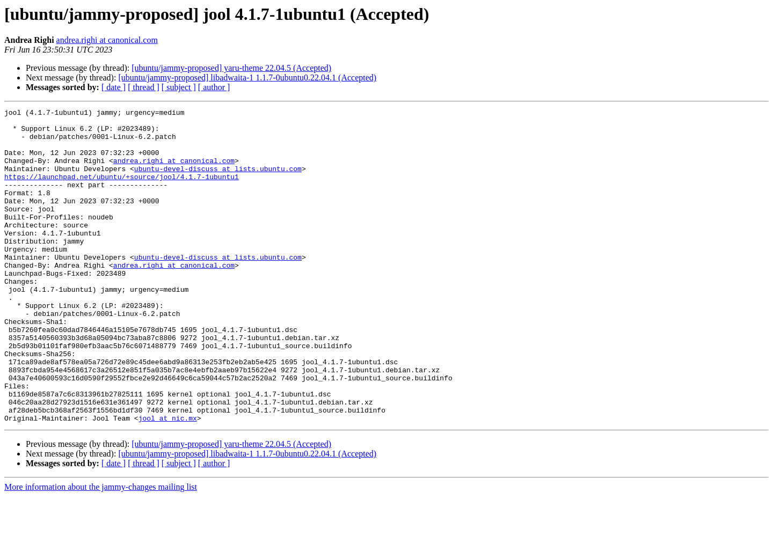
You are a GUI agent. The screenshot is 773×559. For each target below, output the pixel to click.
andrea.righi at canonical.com (107, 40)
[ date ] (113, 87)
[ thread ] (143, 87)
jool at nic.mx (167, 481)
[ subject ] (179, 87)
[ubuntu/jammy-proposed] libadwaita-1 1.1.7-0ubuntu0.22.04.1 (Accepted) (247, 77)
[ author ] (214, 87)
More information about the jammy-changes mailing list (100, 549)
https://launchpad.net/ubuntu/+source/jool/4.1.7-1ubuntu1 (121, 191)
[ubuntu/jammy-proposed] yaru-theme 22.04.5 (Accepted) (231, 67)
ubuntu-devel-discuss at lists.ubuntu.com (218, 181)
